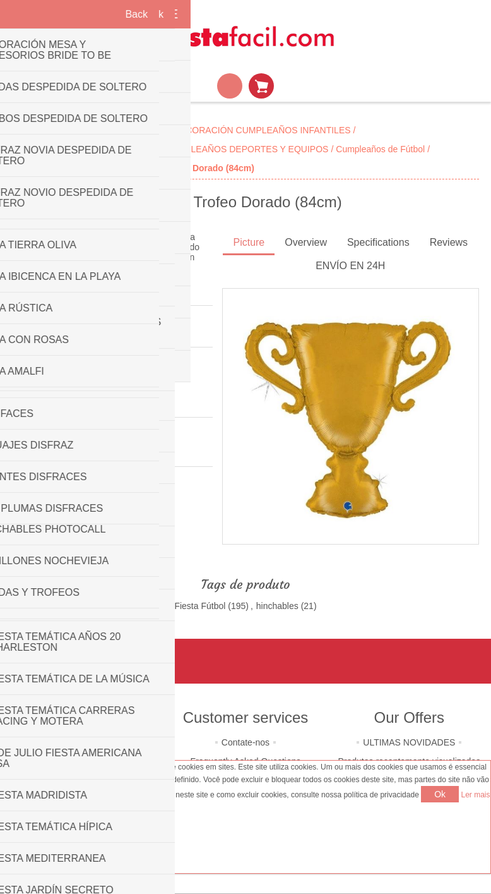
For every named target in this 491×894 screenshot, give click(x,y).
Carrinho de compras (261, 86)
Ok (440, 794)
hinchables (277, 606)
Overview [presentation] (306, 242)
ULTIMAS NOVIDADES (409, 742)
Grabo (65, 452)
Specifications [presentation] (378, 242)
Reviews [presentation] (449, 242)
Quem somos (82, 742)
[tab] (249, 243)
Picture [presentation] (248, 242)
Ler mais (475, 794)
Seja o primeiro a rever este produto (82, 332)
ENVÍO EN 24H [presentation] (350, 265)
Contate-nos (245, 742)
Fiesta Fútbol (199, 606)
